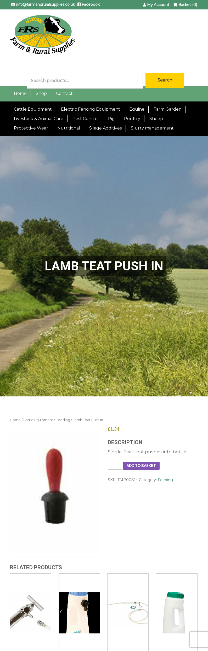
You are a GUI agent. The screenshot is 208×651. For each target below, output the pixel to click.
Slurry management (152, 128)
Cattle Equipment (33, 109)
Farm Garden (168, 109)
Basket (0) (185, 4)
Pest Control (85, 118)
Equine (136, 109)
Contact (64, 93)
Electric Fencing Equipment (90, 109)
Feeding (63, 420)
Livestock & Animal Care (38, 118)
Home (20, 93)
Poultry (132, 118)
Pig (111, 118)
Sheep (156, 118)
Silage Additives (105, 128)
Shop (41, 93)
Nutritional (68, 128)
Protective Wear (31, 128)
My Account (156, 4)
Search (165, 80)
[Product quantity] (115, 466)
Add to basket (141, 466)
